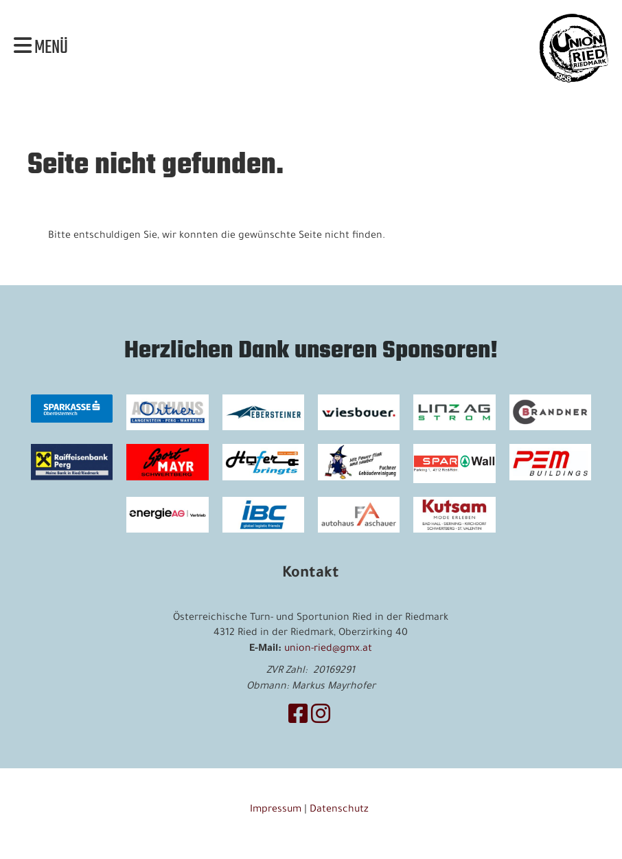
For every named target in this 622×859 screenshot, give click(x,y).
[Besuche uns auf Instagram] (320, 718)
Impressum (275, 810)
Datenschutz (340, 810)
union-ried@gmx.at (328, 649)
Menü (41, 48)
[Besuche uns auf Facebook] (298, 718)
